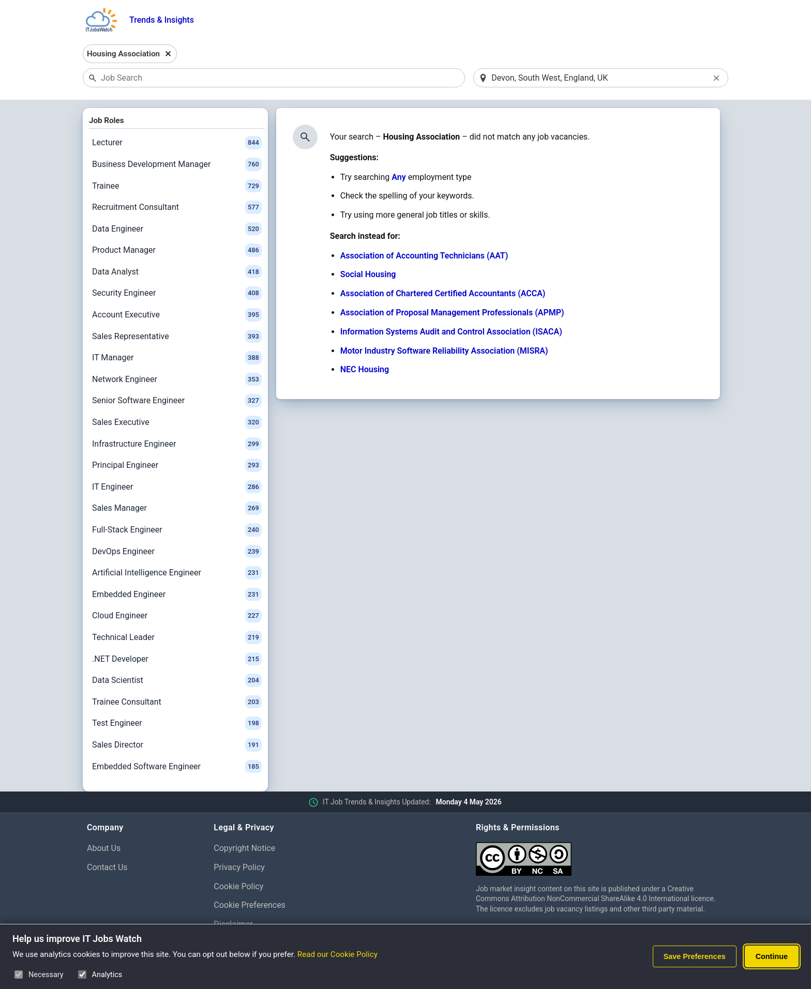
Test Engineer (177, 723)
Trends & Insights (161, 20)
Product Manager (177, 250)
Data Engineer (177, 229)
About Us (104, 848)
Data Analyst (177, 272)
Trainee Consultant (177, 702)
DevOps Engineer (177, 551)
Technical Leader (177, 637)
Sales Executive (177, 422)
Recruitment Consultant (177, 207)
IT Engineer (177, 487)
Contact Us (107, 867)
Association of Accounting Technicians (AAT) (424, 256)
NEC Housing (364, 369)
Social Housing (368, 274)
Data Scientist (177, 680)
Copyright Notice (244, 848)
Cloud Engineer (177, 615)
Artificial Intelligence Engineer (177, 573)
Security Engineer (177, 293)
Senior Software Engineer (177, 400)
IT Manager (177, 357)
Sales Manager (177, 508)
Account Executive (177, 315)
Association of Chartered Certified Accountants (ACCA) (443, 293)
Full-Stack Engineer (177, 530)
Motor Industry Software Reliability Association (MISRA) (444, 351)
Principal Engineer (177, 465)
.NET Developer (177, 659)
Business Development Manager (177, 164)
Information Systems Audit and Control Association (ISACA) (451, 332)
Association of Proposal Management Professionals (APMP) (452, 312)
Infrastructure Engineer (177, 444)
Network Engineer (177, 379)
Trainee (177, 186)
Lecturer (177, 142)
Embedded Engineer (177, 594)
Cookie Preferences (250, 905)
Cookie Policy (238, 886)
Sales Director (177, 745)
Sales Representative (177, 336)
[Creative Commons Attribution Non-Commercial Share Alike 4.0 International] (600, 855)
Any (399, 177)
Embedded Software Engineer (177, 766)
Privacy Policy (239, 867)
